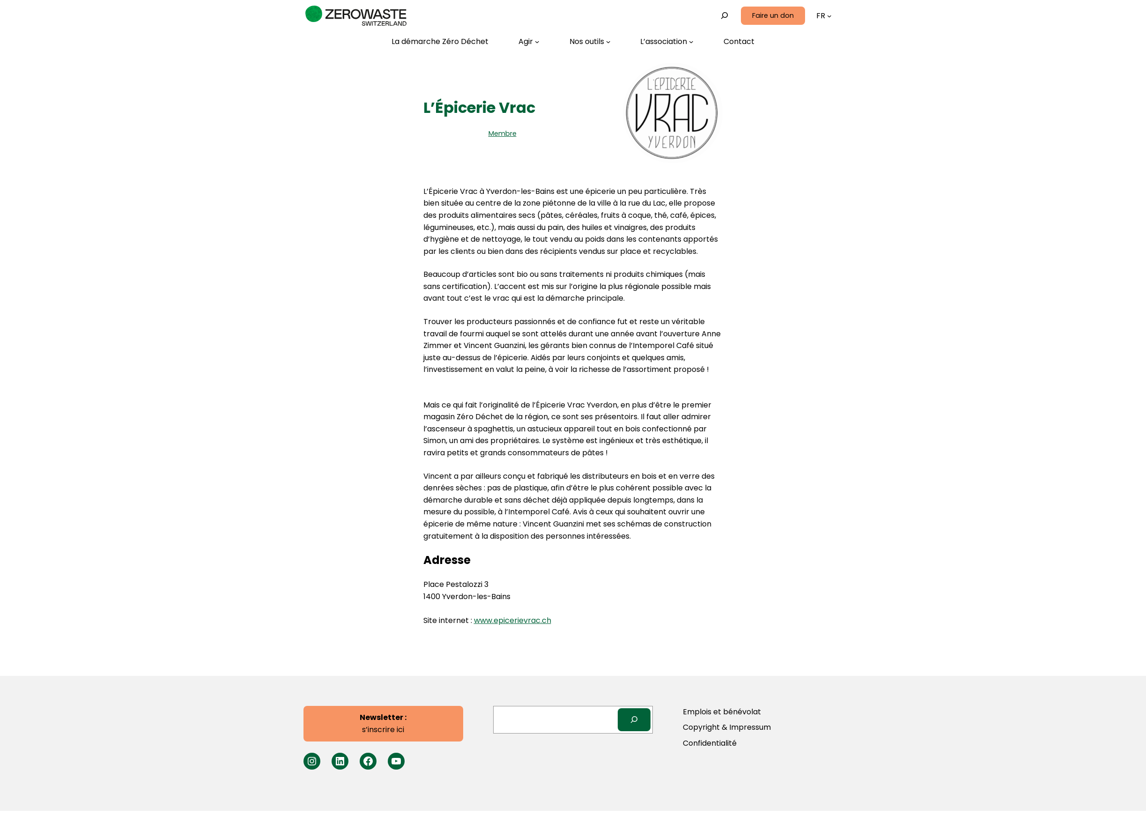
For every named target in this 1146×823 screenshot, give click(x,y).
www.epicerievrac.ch (512, 620)
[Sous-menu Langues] (829, 16)
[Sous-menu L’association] (667, 41)
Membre (502, 133)
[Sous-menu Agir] (529, 41)
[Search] (634, 719)
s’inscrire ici (383, 723)
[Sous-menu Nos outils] (590, 41)
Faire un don (773, 15)
